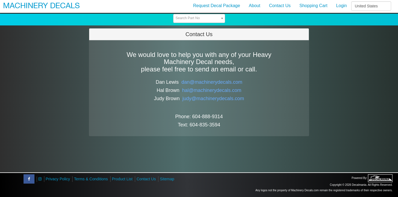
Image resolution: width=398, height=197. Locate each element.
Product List (122, 179)
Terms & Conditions (91, 179)
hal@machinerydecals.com (211, 90)
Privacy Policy (58, 179)
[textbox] (199, 18)
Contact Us (146, 179)
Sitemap (167, 179)
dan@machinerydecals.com (211, 82)
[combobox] (199, 18)
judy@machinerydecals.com (213, 98)
